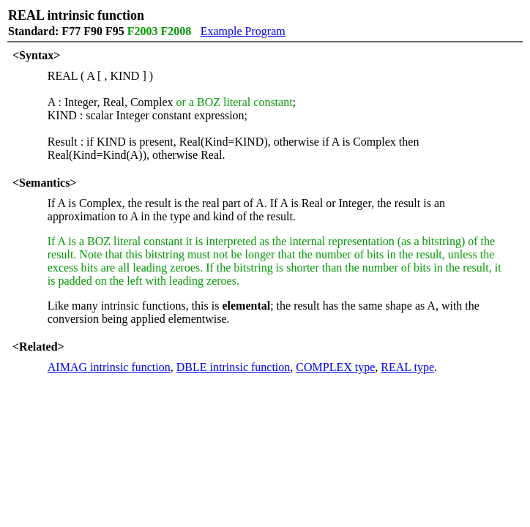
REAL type (407, 367)
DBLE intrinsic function (233, 367)
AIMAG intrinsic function (109, 367)
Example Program (243, 31)
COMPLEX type (335, 367)
